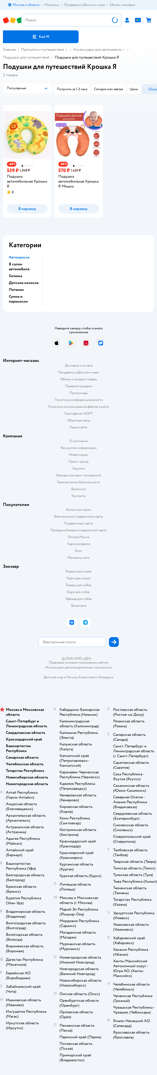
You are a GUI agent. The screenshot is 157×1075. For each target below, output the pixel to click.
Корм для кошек (79, 578)
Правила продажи (78, 386)
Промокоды (78, 393)
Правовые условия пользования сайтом (79, 663)
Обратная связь (78, 420)
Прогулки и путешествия (42, 49)
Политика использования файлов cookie (78, 407)
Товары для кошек (78, 571)
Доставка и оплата (78, 365)
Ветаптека (78, 606)
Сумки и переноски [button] (18, 299)
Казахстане (87, 677)
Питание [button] (16, 289)
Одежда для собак (78, 599)
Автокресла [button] (19, 257)
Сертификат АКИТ (78, 413)
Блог (78, 551)
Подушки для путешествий (26, 57)
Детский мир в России (61, 677)
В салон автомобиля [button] (19, 267)
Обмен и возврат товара (78, 379)
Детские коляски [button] (24, 282)
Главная (9, 49)
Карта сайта (78, 427)
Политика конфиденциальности (78, 400)
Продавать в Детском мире (78, 372)
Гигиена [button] (15, 275)
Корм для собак (78, 592)
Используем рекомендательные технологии (78, 667)
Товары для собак (79, 585)
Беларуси (106, 677)
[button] (41, 36)
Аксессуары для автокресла (97, 49)
